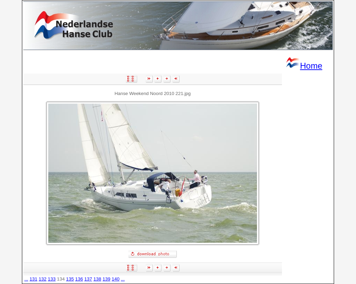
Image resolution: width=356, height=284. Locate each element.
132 (42, 279)
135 (70, 279)
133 (52, 279)
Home (303, 65)
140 (115, 279)
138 (97, 279)
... (26, 279)
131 (33, 279)
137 (88, 279)
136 (79, 279)
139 (106, 279)
